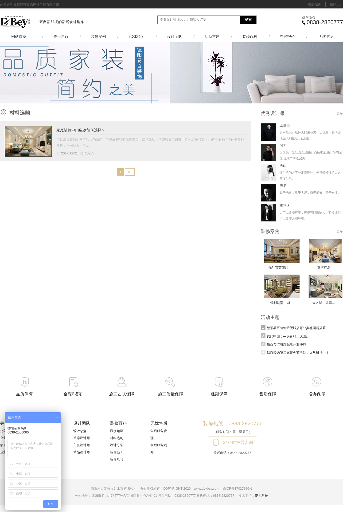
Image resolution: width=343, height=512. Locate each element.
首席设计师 (81, 438)
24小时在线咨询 (238, 442)
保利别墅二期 (280, 303)
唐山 (283, 165)
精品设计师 (81, 452)
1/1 (129, 172)
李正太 (285, 206)
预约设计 (336, 4)
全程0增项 (73, 394)
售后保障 (267, 394)
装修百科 (249, 37)
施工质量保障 (170, 394)
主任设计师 (81, 445)
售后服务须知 (158, 448)
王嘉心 (285, 125)
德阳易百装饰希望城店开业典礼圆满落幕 (296, 328)
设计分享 (116, 445)
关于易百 (60, 37)
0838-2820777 (325, 22)
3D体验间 (136, 37)
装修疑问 (116, 459)
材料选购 (19, 113)
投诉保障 (316, 394)
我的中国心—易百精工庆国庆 (288, 336)
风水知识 (116, 431)
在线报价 (314, 4)
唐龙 (283, 186)
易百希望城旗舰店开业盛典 (286, 344)
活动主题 (212, 37)
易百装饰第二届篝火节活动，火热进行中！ (298, 352)
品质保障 (24, 394)
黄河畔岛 (323, 267)
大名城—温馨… (323, 303)
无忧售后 (326, 37)
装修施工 (116, 452)
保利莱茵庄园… (280, 267)
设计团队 (174, 37)
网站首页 (21, 37)
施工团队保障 (121, 394)
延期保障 (219, 394)
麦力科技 (261, 495)
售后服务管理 (158, 434)
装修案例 (98, 37)
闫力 (283, 145)
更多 (339, 113)
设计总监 (79, 431)
